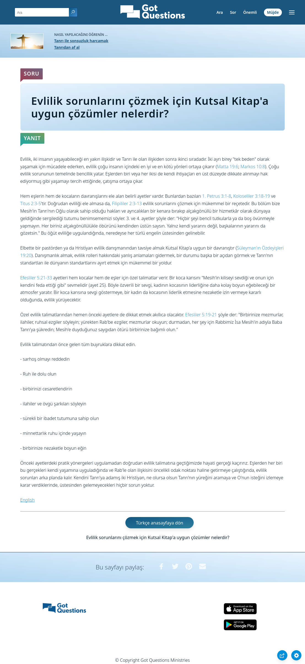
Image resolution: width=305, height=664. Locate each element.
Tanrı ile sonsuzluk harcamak (81, 40)
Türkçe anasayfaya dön (159, 523)
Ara (220, 12)
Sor (233, 12)
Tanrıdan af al (67, 47)
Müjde (273, 12)
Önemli (250, 12)
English (27, 500)
